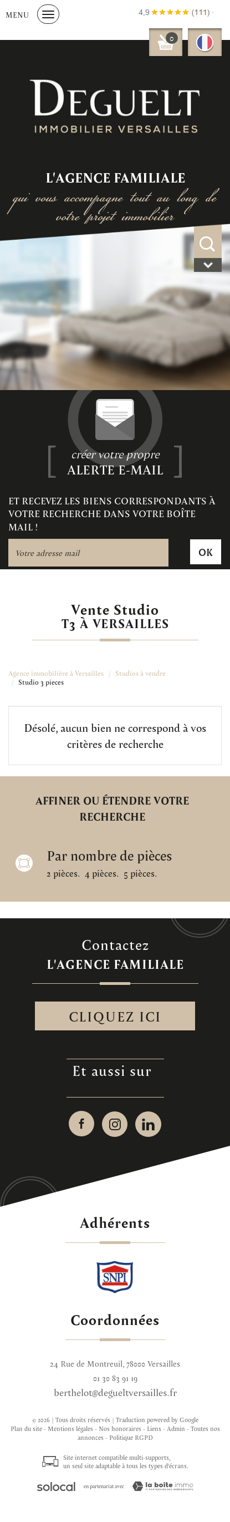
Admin (176, 1428)
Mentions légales (70, 1428)
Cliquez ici (115, 1016)
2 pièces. (63, 873)
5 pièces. (140, 873)
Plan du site (26, 1428)
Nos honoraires (120, 1428)
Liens (154, 1428)
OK (205, 551)
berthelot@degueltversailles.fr (115, 1392)
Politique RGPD (131, 1437)
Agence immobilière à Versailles (56, 673)
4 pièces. (102, 873)
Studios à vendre (140, 673)
